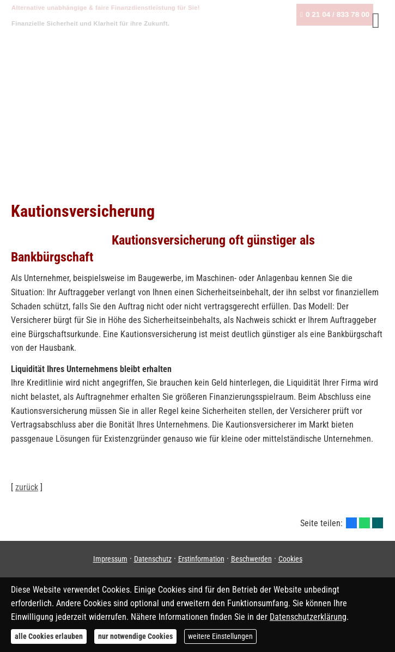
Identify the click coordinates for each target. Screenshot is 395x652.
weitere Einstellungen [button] (220, 636)
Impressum (110, 558)
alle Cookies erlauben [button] (49, 636)
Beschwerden (251, 558)
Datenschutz (153, 558)
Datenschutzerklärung (308, 617)
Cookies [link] (290, 558)
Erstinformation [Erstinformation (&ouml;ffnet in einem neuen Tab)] (201, 558)
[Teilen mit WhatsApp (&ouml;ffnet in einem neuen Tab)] (364, 522)
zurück (26, 487)
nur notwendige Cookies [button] (135, 636)
